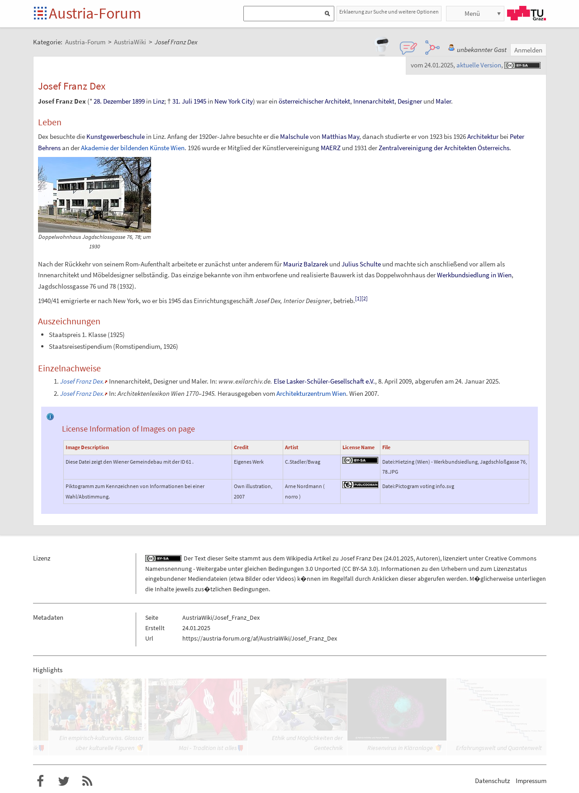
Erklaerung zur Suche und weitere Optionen (389, 11)
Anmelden (528, 50)
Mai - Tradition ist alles (208, 748)
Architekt (337, 101)
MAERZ (331, 147)
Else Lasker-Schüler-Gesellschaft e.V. (324, 381)
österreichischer (301, 101)
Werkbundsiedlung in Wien (474, 275)
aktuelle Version (478, 65)
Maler (443, 101)
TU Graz (526, 13)
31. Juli (182, 101)
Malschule (294, 136)
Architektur (482, 136)
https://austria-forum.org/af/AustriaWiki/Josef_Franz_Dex (259, 638)
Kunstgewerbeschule (115, 136)
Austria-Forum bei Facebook (40, 781)
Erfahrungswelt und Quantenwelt (499, 748)
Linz (158, 101)
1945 (200, 101)
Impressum (531, 780)
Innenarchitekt (373, 101)
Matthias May (340, 136)
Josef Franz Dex (361, 558)
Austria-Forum (95, 13)
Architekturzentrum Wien (311, 393)
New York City (233, 101)
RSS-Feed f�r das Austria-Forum (87, 781)
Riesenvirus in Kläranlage (400, 748)
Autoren (427, 558)
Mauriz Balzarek (305, 264)
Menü (472, 13)
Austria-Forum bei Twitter (64, 781)
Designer (410, 101)
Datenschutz (492, 780)
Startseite (41, 14)
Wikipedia (299, 558)
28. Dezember (112, 101)
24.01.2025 (399, 558)
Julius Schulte (361, 264)
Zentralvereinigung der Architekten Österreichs (444, 147)
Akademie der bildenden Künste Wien (133, 147)
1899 (138, 101)
